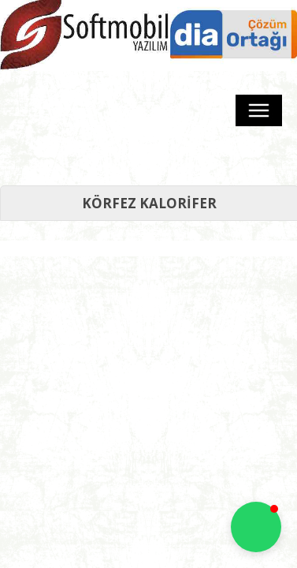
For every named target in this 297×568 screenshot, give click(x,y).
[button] (256, 527)
